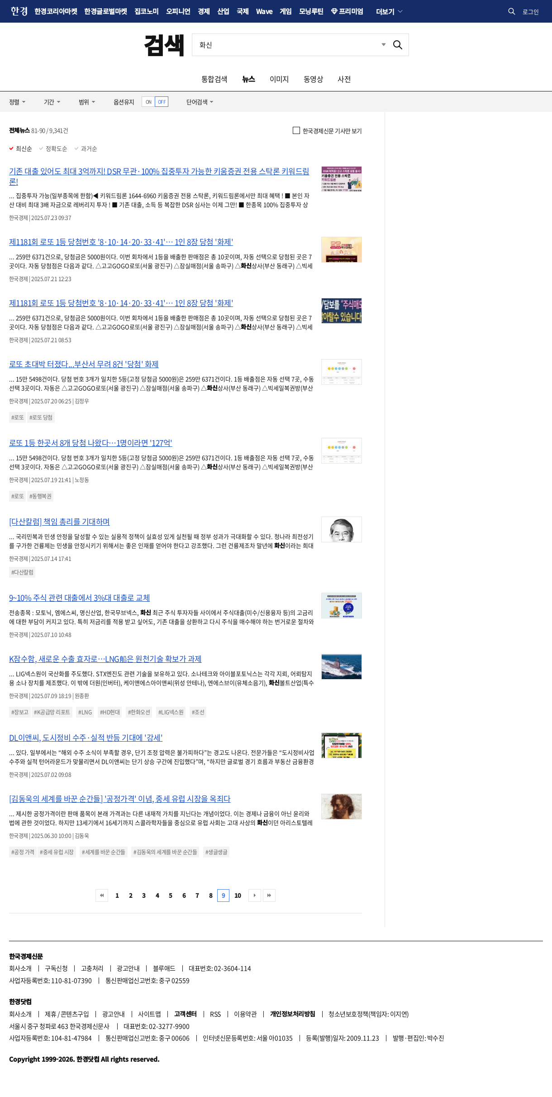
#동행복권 (40, 496)
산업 (223, 11)
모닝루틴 (311, 11)
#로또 (17, 417)
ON (149, 101)
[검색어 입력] (289, 45)
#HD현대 (109, 712)
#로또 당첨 (40, 417)
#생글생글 (216, 852)
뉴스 (248, 78)
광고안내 (128, 967)
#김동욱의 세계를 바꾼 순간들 (165, 852)
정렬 (14, 101)
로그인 (531, 11)
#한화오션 (139, 712)
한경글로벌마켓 (105, 11)
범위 (84, 101)
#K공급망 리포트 (52, 712)
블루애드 (164, 967)
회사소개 (20, 967)
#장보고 (20, 712)
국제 (243, 11)
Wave (264, 11)
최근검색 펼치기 (377, 45)
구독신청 (56, 967)
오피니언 (178, 11)
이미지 (279, 78)
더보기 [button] (385, 11)
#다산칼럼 (22, 572)
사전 (344, 78)
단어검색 (196, 101)
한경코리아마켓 (55, 11)
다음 (254, 895)
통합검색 (214, 78)
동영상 (313, 78)
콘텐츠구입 (75, 1013)
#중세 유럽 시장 (56, 852)
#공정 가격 (22, 852)
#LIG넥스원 (170, 712)
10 (237, 895)
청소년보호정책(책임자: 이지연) (368, 1013)
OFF (162, 101)
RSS (215, 1013)
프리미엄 (351, 11)
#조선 (198, 712)
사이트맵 (149, 1013)
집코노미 (146, 11)
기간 (49, 101)
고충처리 (92, 967)
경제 (204, 11)
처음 (101, 895)
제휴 (50, 1013)
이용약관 (245, 1013)
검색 (164, 44)
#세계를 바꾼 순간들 (103, 852)
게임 (286, 11)
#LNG (84, 712)
